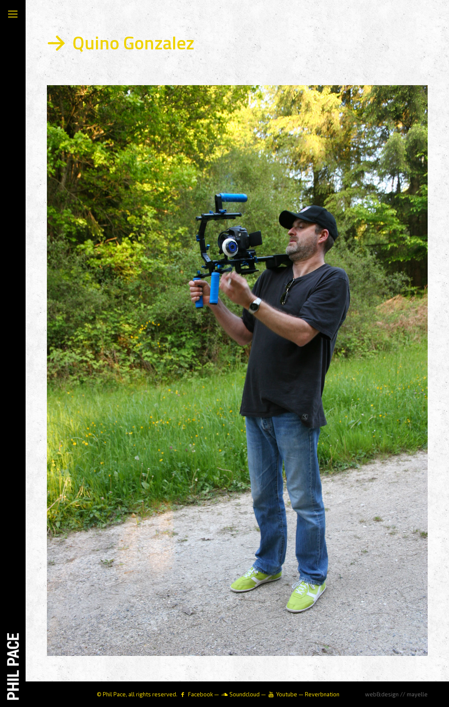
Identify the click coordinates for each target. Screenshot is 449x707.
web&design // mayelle (396, 694)
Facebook (200, 694)
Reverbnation (322, 694)
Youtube (286, 694)
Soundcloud (244, 694)
